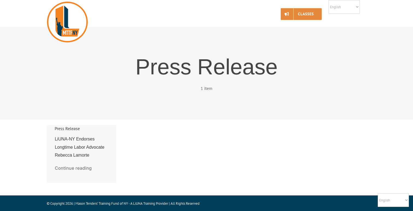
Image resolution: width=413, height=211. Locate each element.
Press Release (67, 128)
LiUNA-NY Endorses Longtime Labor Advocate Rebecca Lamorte (79, 147)
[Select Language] (344, 7)
